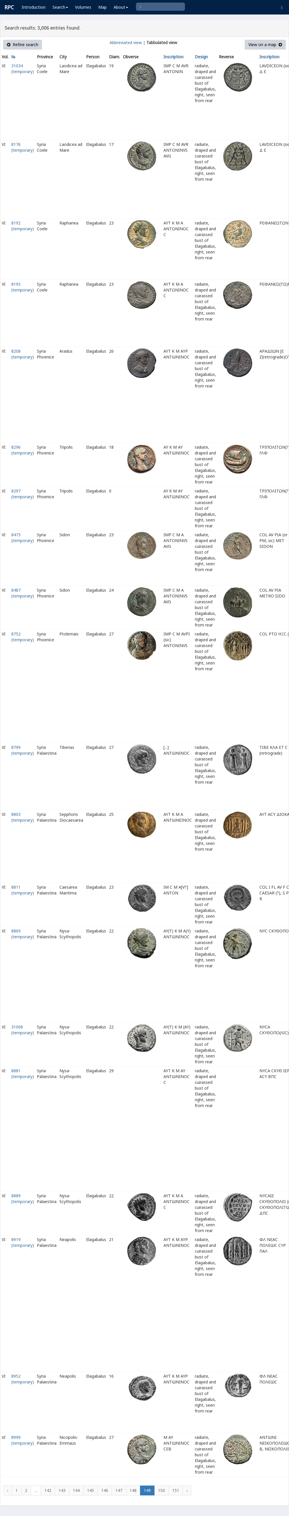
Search (60, 7)
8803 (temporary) (22, 817)
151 (175, 1490)
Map (102, 7)
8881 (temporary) (22, 1073)
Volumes (83, 7)
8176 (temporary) (22, 147)
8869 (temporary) (22, 933)
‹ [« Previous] (7, 1490)
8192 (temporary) (22, 225)
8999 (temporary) (22, 1440)
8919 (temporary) (22, 1242)
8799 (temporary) (22, 750)
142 (47, 1490)
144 (76, 1490)
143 (62, 1490)
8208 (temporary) (22, 354)
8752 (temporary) (22, 636)
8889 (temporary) (22, 1198)
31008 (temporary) (22, 1029)
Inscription (173, 56)
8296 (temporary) (22, 450)
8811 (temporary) (22, 890)
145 (90, 1490)
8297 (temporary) (22, 493)
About (121, 7)
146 (104, 1490)
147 (118, 1490)
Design (201, 56)
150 (161, 1490)
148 (133, 1490)
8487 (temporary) (22, 593)
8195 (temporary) (22, 287)
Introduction (34, 7)
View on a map (265, 44)
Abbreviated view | (127, 42)
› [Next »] (187, 1490)
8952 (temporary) (22, 1379)
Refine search (22, 44)
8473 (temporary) (22, 537)
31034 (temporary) (22, 68)
